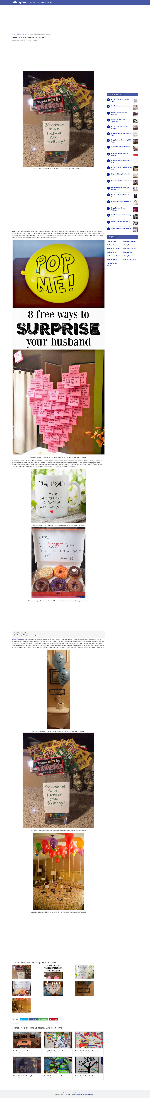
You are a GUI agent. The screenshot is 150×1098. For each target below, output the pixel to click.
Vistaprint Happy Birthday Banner (121, 228)
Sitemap (62, 1092)
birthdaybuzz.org (17, 639)
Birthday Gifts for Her (113, 248)
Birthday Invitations (113, 256)
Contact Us (68, 1092)
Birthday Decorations (129, 241)
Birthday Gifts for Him (19, 40)
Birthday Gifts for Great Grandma (84, 1076)
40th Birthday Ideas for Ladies (120, 106)
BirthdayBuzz (21, 2)
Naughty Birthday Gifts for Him (120, 174)
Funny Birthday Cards (129, 259)
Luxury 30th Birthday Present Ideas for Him (57, 1051)
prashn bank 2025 (89, 1094)
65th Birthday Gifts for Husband (121, 201)
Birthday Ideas (127, 252)
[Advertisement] (69, 19)
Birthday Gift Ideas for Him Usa (120, 221)
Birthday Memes (128, 256)
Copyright (74, 1092)
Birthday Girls (111, 252)
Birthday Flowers (128, 245)
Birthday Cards (36, 2)
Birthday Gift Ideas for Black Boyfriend (86, 1051)
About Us (87, 1092)
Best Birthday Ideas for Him (21, 1051)
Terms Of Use (81, 1092)
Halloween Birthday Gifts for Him (121, 181)
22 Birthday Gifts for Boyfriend (120, 147)
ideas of (17, 1023)
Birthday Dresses (48, 2)
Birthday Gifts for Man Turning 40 (22, 1076)
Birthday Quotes (112, 259)
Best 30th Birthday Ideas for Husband (55, 1076)
